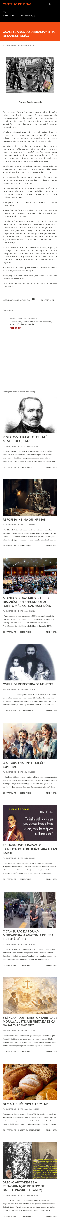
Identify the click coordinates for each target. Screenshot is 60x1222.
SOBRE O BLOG (9, 16)
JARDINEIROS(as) (28, 16)
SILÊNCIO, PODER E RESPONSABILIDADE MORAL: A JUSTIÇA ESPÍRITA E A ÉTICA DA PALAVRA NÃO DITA (30, 1021)
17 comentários (25, 1216)
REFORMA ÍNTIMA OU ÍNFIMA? (24, 519)
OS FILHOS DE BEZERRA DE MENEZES (28, 684)
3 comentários (25, 467)
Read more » (51, 467)
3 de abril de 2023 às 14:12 (29, 318)
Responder (15, 328)
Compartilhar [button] (47, 300)
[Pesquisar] (50, 4)
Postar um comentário (29, 1130)
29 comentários (25, 710)
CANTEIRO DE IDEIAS (17, 4)
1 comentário (24, 546)
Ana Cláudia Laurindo (19, 300)
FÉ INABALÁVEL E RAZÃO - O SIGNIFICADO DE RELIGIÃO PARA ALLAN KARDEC (30, 849)
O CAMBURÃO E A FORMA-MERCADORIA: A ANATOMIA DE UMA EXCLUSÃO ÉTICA (28, 935)
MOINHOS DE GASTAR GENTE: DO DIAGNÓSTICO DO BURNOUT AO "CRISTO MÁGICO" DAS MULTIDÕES (27, 601)
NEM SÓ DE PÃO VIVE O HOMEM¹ (25, 1104)
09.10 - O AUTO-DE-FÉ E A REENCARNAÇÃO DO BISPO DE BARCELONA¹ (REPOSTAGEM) (24, 1186)
